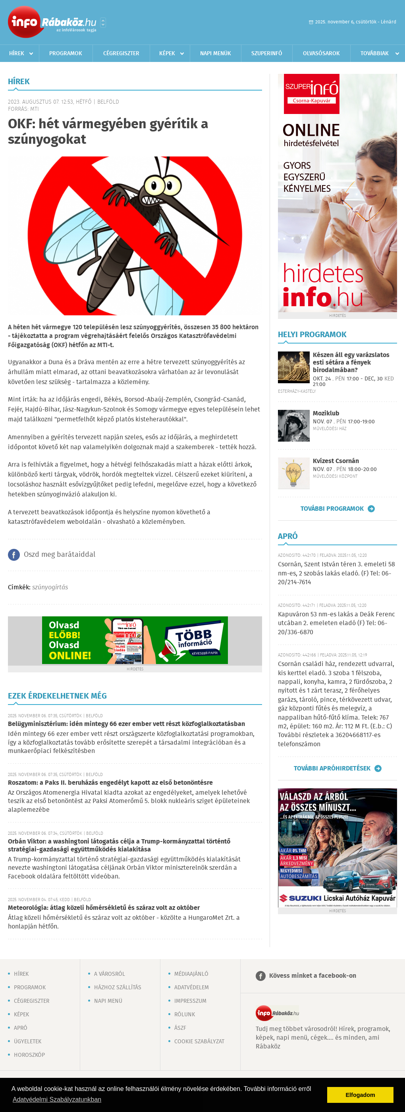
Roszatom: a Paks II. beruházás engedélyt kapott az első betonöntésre (110, 783)
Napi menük (215, 53)
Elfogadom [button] (360, 1095)
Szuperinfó (266, 53)
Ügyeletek (27, 1041)
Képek (167, 53)
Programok (65, 53)
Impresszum (190, 1001)
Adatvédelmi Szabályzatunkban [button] (57, 1099)
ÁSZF (180, 1028)
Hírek (16, 53)
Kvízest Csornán (336, 461)
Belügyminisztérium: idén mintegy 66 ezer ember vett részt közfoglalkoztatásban (126, 724)
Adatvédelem (191, 987)
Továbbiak (375, 53)
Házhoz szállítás (117, 987)
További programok (332, 508)
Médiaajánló (191, 974)
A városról (109, 974)
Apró (20, 1028)
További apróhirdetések (332, 768)
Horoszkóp (29, 1055)
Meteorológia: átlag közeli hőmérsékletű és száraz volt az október (104, 908)
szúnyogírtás (50, 588)
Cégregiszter (121, 53)
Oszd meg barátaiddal (59, 554)
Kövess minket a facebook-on (312, 976)
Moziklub (326, 414)
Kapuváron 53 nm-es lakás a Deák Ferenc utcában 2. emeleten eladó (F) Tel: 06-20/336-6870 (336, 623)
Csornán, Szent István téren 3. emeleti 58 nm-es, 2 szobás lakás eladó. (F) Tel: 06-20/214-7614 (336, 573)
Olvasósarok (321, 53)
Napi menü (108, 1001)
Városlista (103, 22)
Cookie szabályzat (199, 1041)
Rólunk (184, 1014)
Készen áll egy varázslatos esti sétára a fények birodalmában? (351, 362)
